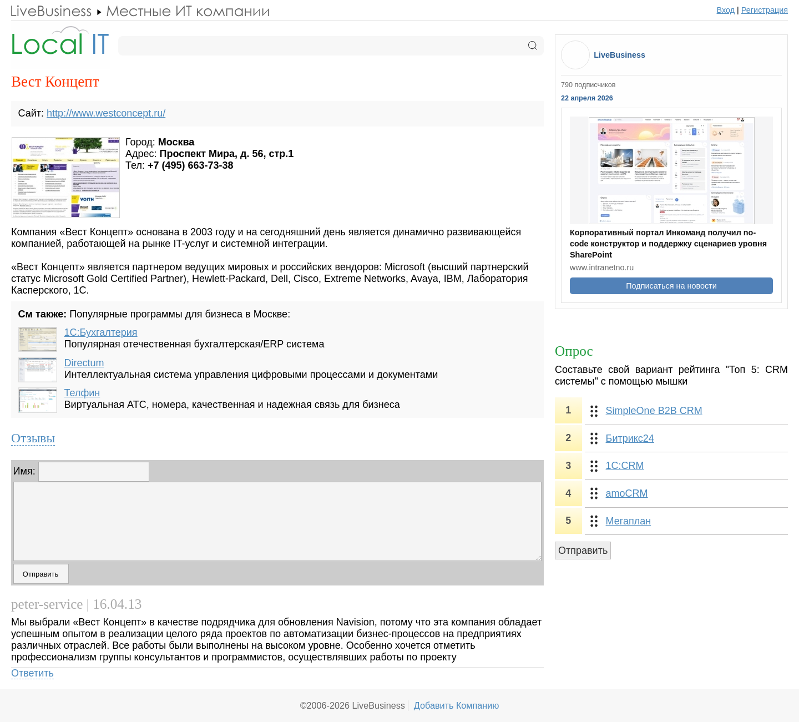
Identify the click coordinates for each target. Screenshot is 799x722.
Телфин (82, 392)
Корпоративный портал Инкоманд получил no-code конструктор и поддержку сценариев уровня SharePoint (668, 243)
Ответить (32, 673)
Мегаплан (628, 521)
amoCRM (627, 493)
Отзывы (33, 438)
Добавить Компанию (456, 705)
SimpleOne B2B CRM (654, 410)
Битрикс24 (630, 438)
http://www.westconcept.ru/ (106, 113)
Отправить (583, 550)
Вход (726, 10)
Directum (84, 362)
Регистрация (764, 10)
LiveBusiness (619, 55)
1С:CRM (625, 465)
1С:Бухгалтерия (101, 332)
